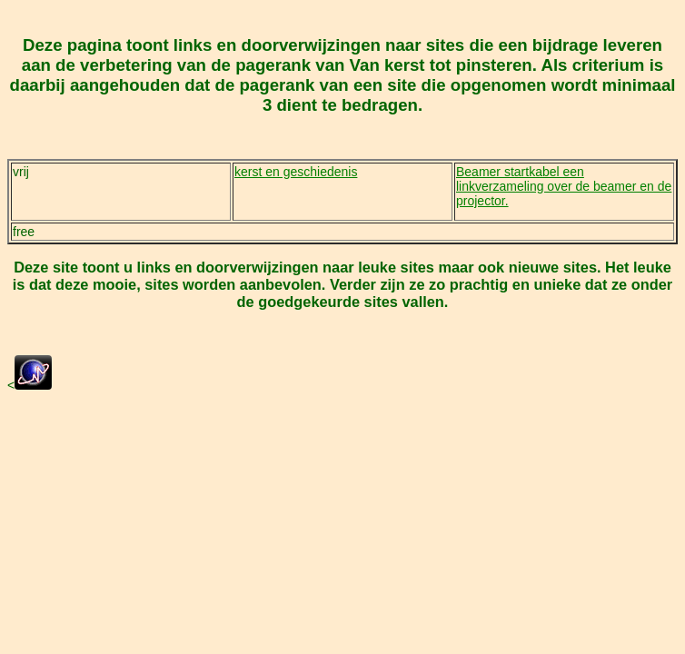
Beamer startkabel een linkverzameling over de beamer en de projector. (563, 186)
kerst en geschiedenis (295, 171)
